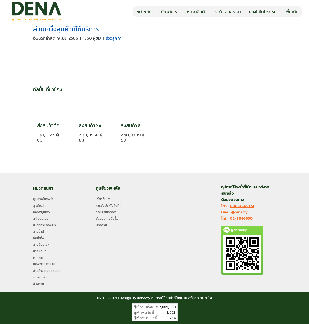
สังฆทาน (38, 283)
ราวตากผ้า (40, 277)
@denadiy (239, 212)
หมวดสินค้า (197, 11)
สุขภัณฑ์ (38, 205)
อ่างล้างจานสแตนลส (47, 270)
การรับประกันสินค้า (108, 205)
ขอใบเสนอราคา (228, 11)
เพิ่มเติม (292, 11)
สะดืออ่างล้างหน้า (44, 225)
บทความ (101, 225)
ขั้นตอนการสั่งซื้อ (107, 218)
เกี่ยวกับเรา (169, 11)
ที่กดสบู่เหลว (41, 212)
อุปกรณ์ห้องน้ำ (43, 199)
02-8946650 (241, 218)
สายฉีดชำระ (41, 244)
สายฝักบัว (39, 251)
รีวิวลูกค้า (114, 38)
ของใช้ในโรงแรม (263, 11)
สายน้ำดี (38, 231)
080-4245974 (242, 206)
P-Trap (38, 257)
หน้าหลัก (144, 11)
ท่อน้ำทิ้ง (38, 238)
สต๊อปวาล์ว (41, 218)
